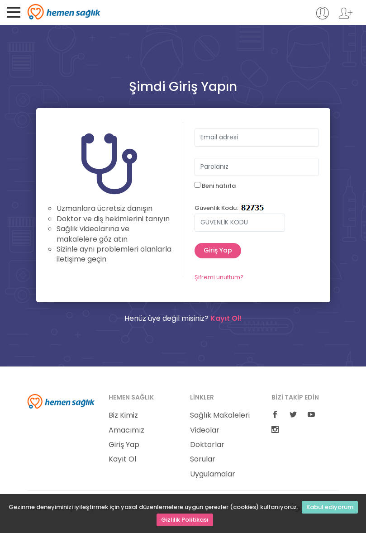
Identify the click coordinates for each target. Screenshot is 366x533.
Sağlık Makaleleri (220, 415)
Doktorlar (207, 445)
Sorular (202, 459)
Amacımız (126, 430)
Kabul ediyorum (329, 507)
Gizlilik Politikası (185, 519)
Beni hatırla (215, 186)
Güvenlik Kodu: (216, 208)
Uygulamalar (212, 474)
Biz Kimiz (123, 415)
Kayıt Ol (122, 459)
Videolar (204, 430)
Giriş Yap (124, 445)
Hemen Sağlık (64, 12)
